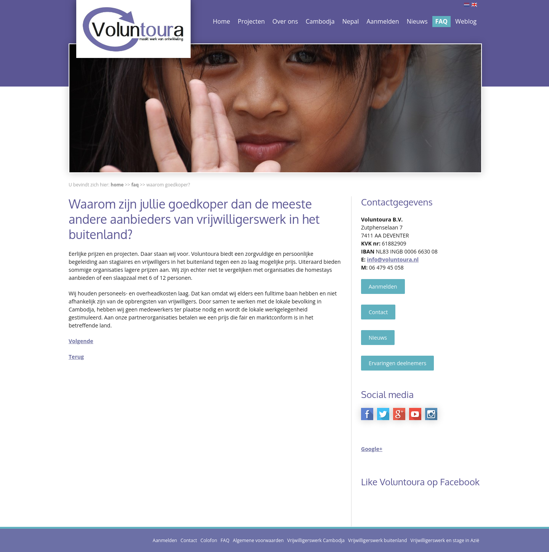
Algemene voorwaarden (258, 540)
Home (221, 21)
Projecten (251, 21)
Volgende (81, 341)
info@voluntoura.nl (393, 259)
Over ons (285, 21)
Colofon (209, 540)
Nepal (350, 21)
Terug (76, 356)
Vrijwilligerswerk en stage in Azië (444, 540)
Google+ (371, 449)
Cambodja (320, 21)
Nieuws (417, 21)
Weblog (466, 21)
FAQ (441, 21)
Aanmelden (382, 21)
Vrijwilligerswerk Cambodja (316, 540)
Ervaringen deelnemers (397, 363)
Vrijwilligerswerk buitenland (377, 540)
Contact (378, 312)
